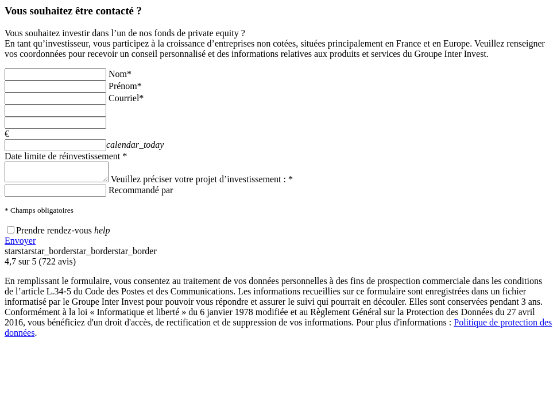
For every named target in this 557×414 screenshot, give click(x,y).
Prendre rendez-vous (54, 234)
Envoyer (20, 244)
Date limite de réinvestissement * (66, 156)
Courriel (126, 98)
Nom (120, 74)
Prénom (125, 86)
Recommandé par (141, 193)
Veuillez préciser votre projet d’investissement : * (213, 182)
